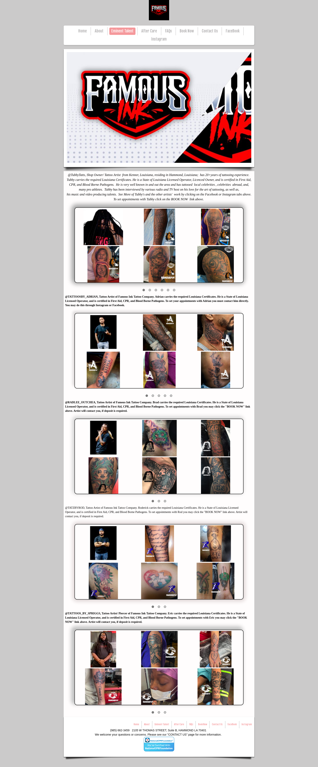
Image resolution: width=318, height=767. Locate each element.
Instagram (159, 39)
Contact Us (210, 31)
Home (82, 31)
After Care (149, 31)
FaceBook (233, 31)
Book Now (187, 31)
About (99, 31)
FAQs (168, 31)
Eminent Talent (122, 31)
